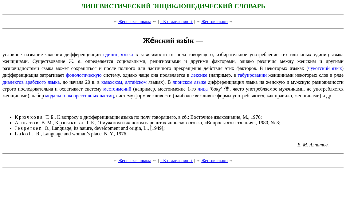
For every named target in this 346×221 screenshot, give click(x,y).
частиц (107, 95)
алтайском (136, 82)
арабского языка (43, 82)
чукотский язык (325, 68)
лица (202, 88)
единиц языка (118, 54)
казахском (111, 82)
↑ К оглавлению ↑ (176, 21)
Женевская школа (134, 21)
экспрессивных (82, 95)
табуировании (252, 75)
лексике (199, 75)
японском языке (189, 82)
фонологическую (84, 75)
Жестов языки (214, 21)
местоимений (117, 88)
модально (55, 95)
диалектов (13, 82)
